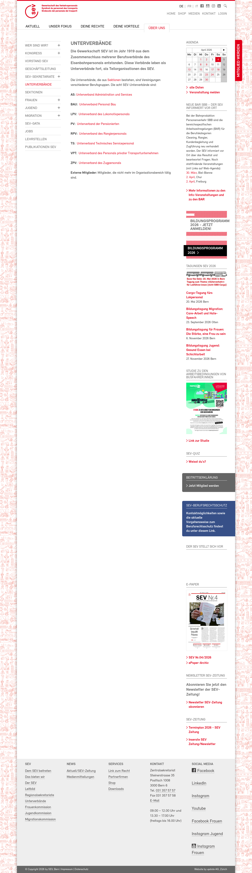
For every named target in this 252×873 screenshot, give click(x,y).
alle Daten (196, 87)
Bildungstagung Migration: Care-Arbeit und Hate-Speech (204, 314)
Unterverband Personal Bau (97, 104)
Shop (182, 13)
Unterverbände (38, 84)
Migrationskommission (40, 819)
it (197, 6)
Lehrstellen (36, 139)
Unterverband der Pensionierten (98, 124)
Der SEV (30, 783)
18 (218, 70)
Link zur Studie (199, 441)
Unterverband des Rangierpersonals (102, 133)
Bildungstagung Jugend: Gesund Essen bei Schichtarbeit (203, 350)
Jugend (31, 108)
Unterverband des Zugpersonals (100, 163)
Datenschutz (81, 869)
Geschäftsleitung (40, 69)
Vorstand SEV (36, 61)
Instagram (200, 796)
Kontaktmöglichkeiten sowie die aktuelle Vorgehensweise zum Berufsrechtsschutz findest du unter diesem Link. (205, 522)
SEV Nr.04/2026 (200, 657)
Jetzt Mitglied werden (204, 486)
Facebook (205, 771)
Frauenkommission (38, 807)
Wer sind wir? (36, 45)
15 (201, 70)
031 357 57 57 (165, 790)
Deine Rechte (92, 26)
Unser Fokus (60, 26)
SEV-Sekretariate (40, 77)
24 (212, 75)
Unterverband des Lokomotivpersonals (104, 114)
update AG (213, 869)
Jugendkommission (38, 813)
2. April (190, 177)
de (181, 6)
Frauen (31, 100)
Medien (194, 13)
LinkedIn (199, 783)
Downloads (116, 789)
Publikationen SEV (40, 147)
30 (206, 80)
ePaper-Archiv (199, 663)
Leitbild (30, 789)
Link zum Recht (119, 771)
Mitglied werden (238, 60)
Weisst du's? (197, 461)
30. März (191, 173)
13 (189, 70)
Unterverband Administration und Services (104, 94)
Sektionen (33, 92)
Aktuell (33, 26)
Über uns (156, 28)
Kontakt (209, 13)
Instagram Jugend (207, 834)
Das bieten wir (35, 777)
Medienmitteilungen (80, 777)
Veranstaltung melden (204, 92)
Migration (33, 116)
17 (212, 70)
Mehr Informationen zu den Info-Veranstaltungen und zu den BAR (207, 195)
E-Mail (154, 800)
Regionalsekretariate (39, 795)
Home (171, 13)
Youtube (199, 809)
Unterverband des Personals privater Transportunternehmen (118, 153)
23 (206, 75)
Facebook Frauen (207, 821)
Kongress (33, 53)
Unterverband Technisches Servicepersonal (105, 143)
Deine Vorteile (126, 26)
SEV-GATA (32, 123)
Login (222, 13)
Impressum (67, 869)
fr (189, 6)
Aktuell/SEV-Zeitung (81, 771)
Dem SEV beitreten (38, 771)
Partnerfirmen (118, 777)
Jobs (29, 131)
